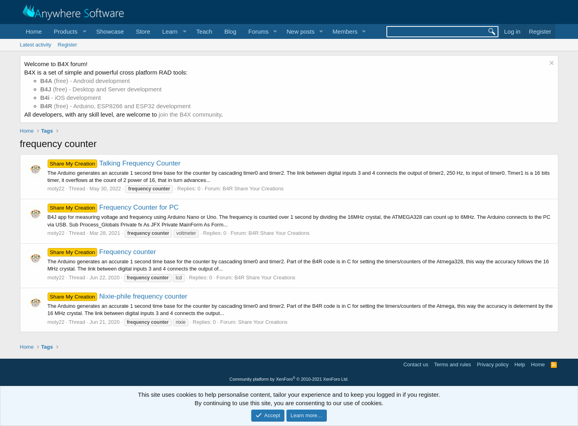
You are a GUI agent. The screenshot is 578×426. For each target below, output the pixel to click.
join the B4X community (189, 114)
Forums (258, 31)
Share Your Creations (263, 322)
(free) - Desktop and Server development (101, 89)
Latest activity (36, 45)
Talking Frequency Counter (114, 163)
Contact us (415, 364)
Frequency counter (102, 252)
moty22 (56, 189)
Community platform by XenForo (289, 379)
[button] (69, 31)
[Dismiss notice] (550, 64)
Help (519, 364)
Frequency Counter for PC (113, 207)
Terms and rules (452, 364)
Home (34, 31)
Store (143, 31)
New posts (300, 31)
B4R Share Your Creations (253, 189)
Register (67, 45)
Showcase (110, 31)
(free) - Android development (85, 80)
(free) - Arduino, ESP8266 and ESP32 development (115, 106)
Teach (204, 31)
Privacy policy (492, 364)
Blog (230, 31)
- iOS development (70, 97)
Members (345, 31)
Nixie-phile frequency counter (118, 296)
